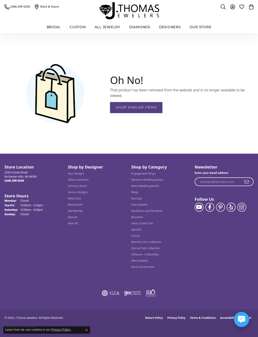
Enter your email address (211, 173)
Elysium (73, 217)
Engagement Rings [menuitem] (143, 173)
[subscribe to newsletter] (247, 182)
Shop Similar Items (136, 107)
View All (73, 223)
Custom (78, 27)
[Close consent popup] (86, 330)
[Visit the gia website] (111, 293)
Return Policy (154, 318)
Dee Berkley (75, 211)
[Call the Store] (14, 181)
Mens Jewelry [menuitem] (139, 261)
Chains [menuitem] (135, 236)
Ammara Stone (77, 186)
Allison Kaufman (78, 180)
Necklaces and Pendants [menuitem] (146, 211)
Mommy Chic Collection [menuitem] (146, 242)
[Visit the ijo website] (132, 293)
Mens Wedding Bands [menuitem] (145, 186)
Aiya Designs (76, 173)
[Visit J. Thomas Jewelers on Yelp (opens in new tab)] (231, 207)
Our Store (201, 27)
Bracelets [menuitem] (137, 217)
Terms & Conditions (203, 318)
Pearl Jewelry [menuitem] (139, 205)
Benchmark (75, 205)
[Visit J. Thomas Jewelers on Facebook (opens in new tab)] (209, 207)
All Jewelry (107, 27)
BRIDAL (54, 27)
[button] (223, 6)
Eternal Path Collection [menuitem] (145, 248)
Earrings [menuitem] (136, 198)
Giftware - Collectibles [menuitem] (145, 254)
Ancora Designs (78, 192)
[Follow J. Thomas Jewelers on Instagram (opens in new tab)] (241, 207)
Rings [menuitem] (134, 192)
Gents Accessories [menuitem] (142, 267)
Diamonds (139, 27)
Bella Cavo (74, 198)
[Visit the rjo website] (150, 293)
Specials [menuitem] (136, 229)
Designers (170, 27)
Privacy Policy (176, 318)
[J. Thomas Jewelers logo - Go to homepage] (129, 11)
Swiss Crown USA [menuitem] (142, 223)
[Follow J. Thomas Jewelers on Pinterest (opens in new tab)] (220, 207)
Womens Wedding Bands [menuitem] (147, 180)
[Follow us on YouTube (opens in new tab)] (199, 207)
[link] (17, 6)
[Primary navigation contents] (129, 28)
